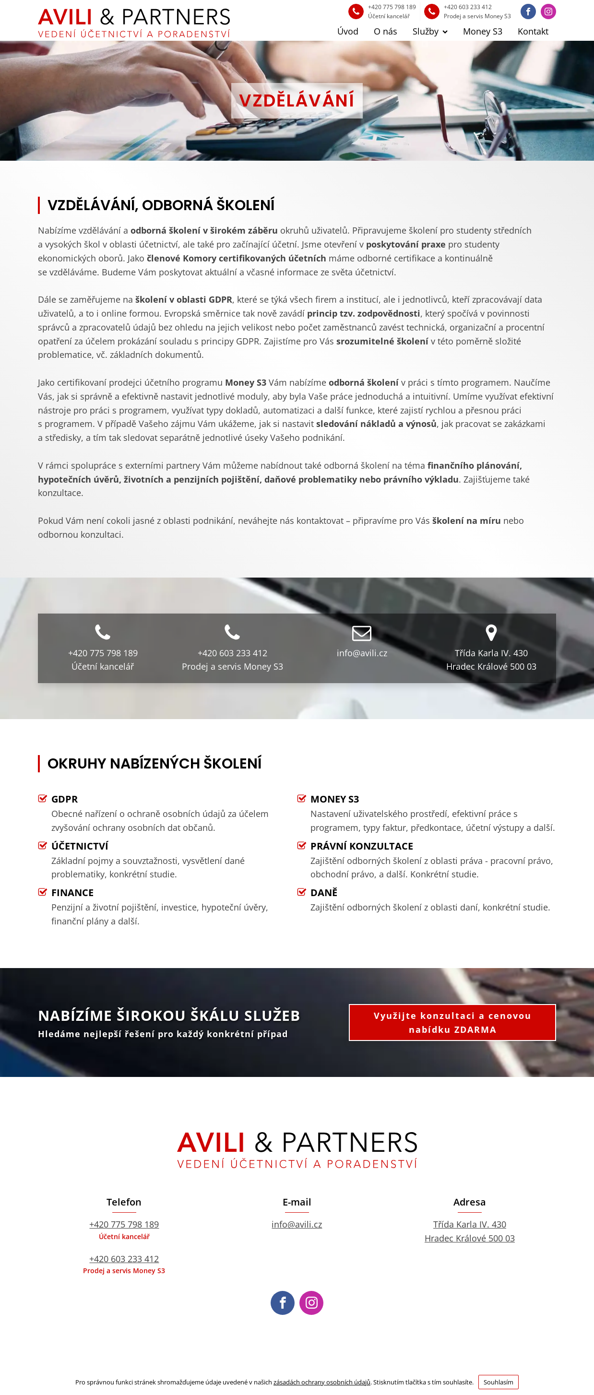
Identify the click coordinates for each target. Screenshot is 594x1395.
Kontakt (533, 31)
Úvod (347, 31)
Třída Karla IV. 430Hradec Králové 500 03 (470, 1231)
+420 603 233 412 (124, 1259)
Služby (430, 31)
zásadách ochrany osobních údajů (321, 1382)
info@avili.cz (297, 1224)
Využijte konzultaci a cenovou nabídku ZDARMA (453, 1022)
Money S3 (482, 31)
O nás (385, 31)
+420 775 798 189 (124, 1224)
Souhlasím (498, 1382)
